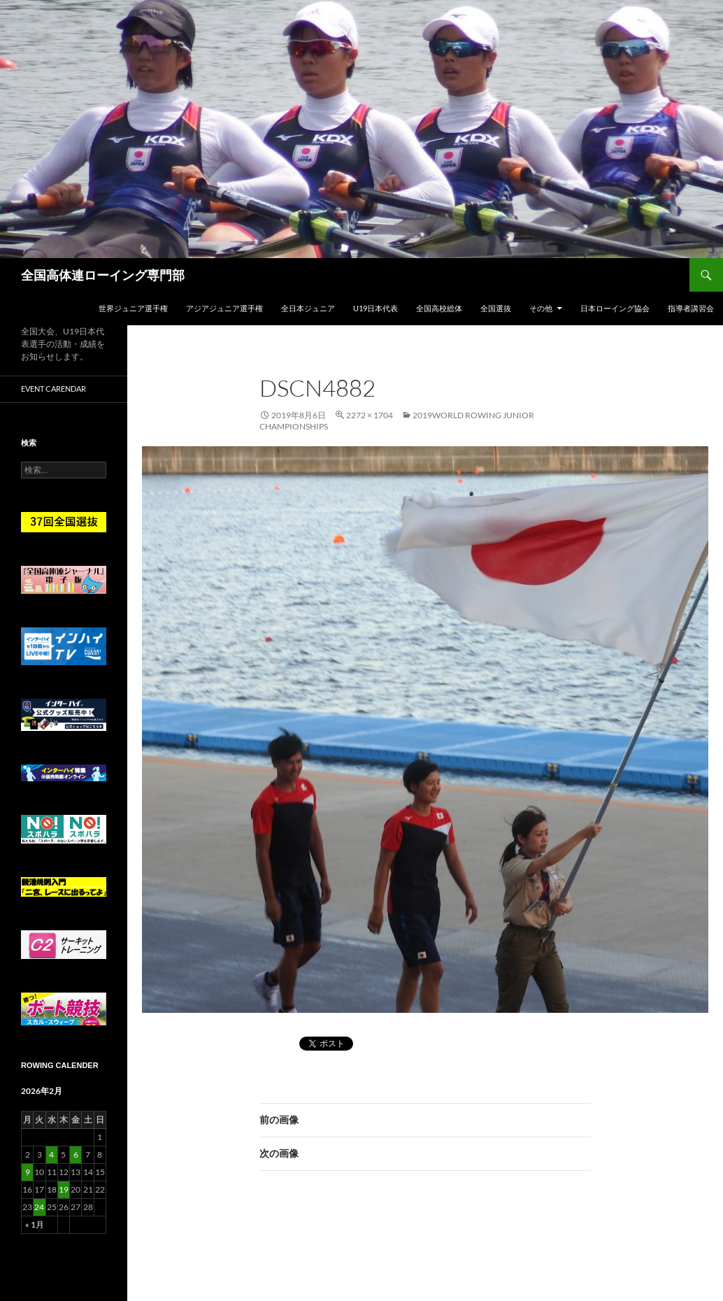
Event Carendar (53, 388)
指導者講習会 (691, 308)
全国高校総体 (439, 308)
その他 (540, 308)
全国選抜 (495, 308)
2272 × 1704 (369, 415)
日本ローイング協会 (615, 308)
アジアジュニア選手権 (224, 308)
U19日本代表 (375, 308)
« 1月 (34, 1224)
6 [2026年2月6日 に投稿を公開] (75, 1154)
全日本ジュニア (308, 308)
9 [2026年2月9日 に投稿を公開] (27, 1172)
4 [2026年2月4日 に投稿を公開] (51, 1154)
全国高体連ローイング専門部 (103, 275)
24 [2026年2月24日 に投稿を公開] (39, 1207)
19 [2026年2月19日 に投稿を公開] (64, 1189)
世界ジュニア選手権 (133, 308)
